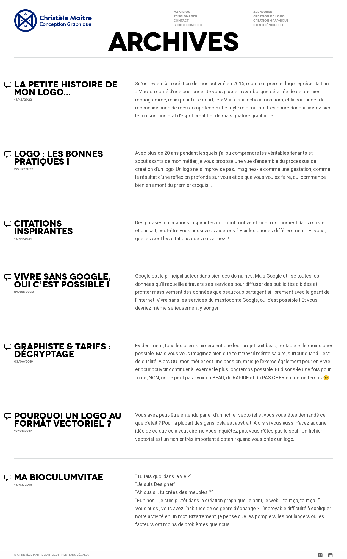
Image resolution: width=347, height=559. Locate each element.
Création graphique (270, 20)
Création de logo (269, 16)
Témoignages (185, 16)
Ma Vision (182, 11)
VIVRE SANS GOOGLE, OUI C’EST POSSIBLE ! (62, 280)
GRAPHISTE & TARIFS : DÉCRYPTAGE (62, 350)
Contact (181, 20)
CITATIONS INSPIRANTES (43, 227)
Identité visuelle (268, 25)
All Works (262, 11)
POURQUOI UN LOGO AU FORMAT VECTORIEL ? (67, 419)
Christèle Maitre (30, 555)
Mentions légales (75, 555)
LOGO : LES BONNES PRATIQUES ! (58, 157)
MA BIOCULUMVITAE (58, 477)
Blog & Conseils (188, 25)
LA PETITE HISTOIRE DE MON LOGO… (66, 88)
